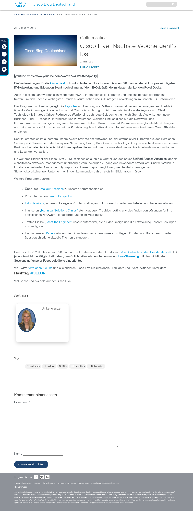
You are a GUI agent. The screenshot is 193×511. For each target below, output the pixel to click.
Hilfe (46, 483)
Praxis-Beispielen (60, 196)
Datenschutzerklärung (87, 483)
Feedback (27, 483)
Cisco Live (49, 366)
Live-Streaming (128, 256)
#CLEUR (38, 273)
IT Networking (96, 366)
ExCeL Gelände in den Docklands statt (144, 252)
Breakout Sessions (51, 189)
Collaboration (48, 15)
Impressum (38, 483)
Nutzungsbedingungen (67, 483)
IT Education (77, 366)
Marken (115, 483)
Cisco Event (33, 366)
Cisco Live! (57, 83)
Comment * (22, 402)
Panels (50, 233)
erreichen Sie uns (40, 268)
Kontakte (18, 483)
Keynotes (71, 106)
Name (18, 453)
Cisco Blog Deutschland (26, 15)
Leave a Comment (169, 28)
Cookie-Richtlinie (104, 483)
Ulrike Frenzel (90, 67)
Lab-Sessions (34, 203)
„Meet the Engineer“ (58, 222)
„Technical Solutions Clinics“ (59, 210)
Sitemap (52, 483)
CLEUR (62, 366)
